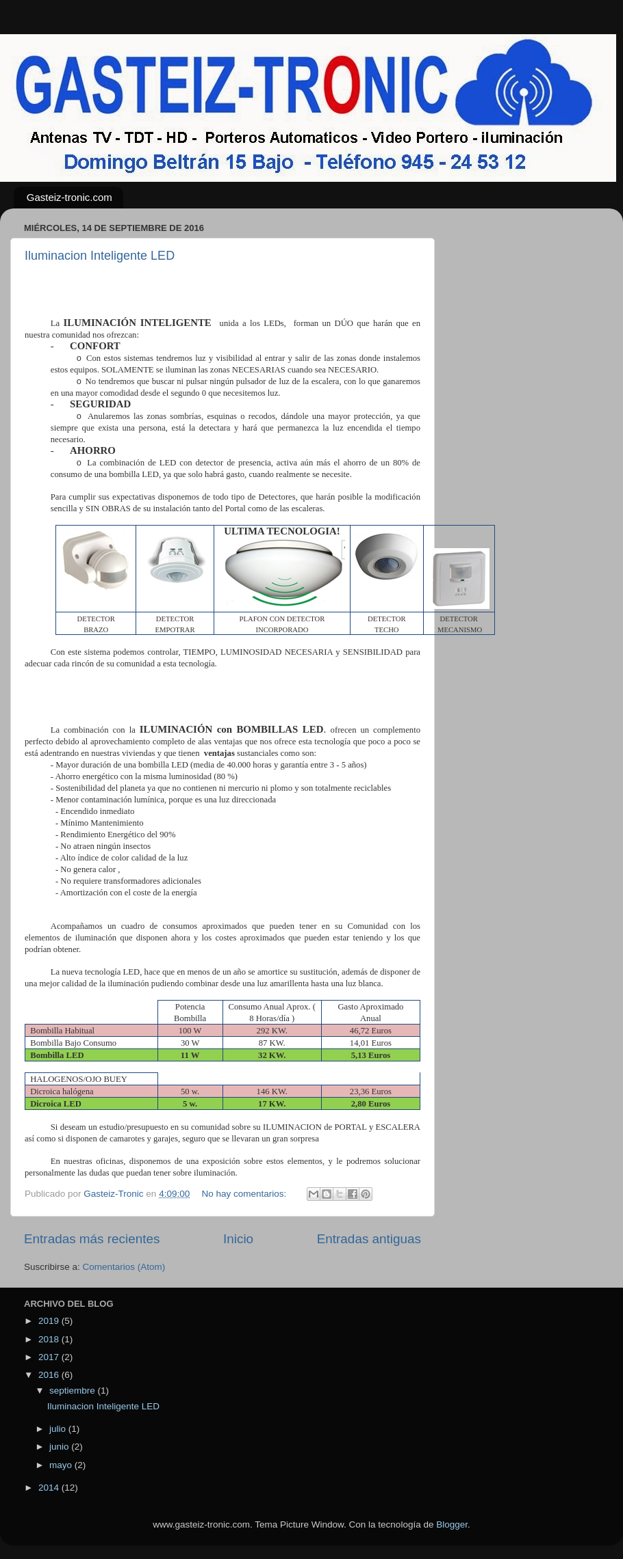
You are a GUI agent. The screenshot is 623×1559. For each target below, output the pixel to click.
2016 (50, 1375)
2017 (50, 1357)
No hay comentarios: (245, 1194)
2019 (50, 1321)
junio (60, 1446)
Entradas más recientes (92, 1239)
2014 (50, 1487)
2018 (50, 1339)
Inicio (238, 1239)
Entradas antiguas (369, 1239)
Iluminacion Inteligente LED (100, 255)
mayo (62, 1465)
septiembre (73, 1390)
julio (58, 1429)
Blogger (452, 1524)
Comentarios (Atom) (124, 1267)
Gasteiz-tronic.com (69, 197)
